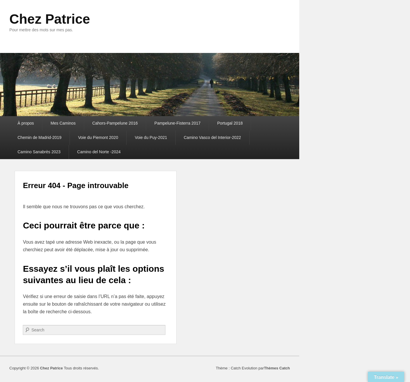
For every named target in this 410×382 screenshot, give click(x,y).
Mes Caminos (63, 123)
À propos (26, 123)
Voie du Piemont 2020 (98, 137)
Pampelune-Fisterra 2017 (177, 123)
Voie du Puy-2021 (151, 137)
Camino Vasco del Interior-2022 (212, 137)
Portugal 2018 (230, 123)
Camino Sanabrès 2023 (39, 151)
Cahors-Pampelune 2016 (115, 123)
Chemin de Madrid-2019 (39, 137)
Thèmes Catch (277, 368)
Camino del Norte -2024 (99, 151)
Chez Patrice (49, 19)
